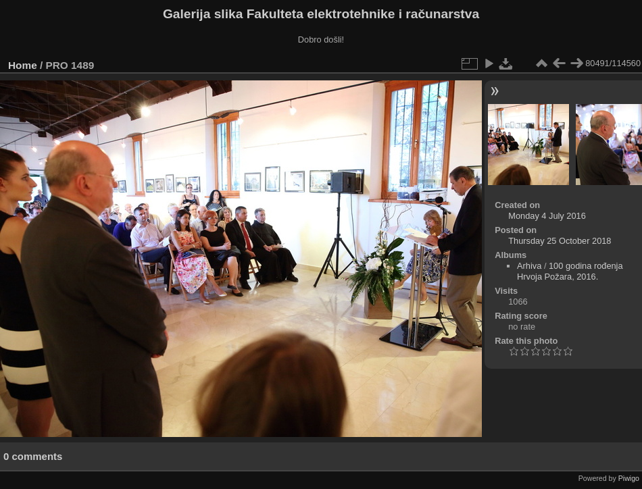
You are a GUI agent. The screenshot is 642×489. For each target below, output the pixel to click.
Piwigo (628, 478)
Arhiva (529, 266)
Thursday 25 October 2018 (559, 241)
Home (22, 65)
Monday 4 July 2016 (547, 216)
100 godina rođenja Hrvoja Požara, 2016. (570, 271)
